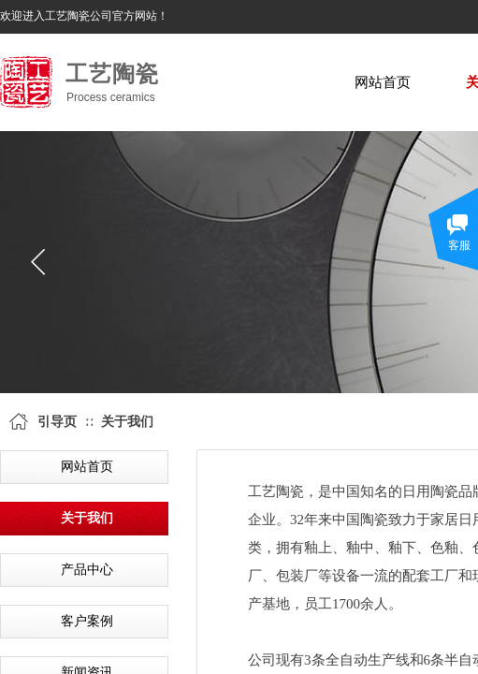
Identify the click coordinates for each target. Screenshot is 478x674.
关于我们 (127, 422)
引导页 (57, 422)
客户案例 (87, 621)
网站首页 (383, 82)
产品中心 (87, 570)
